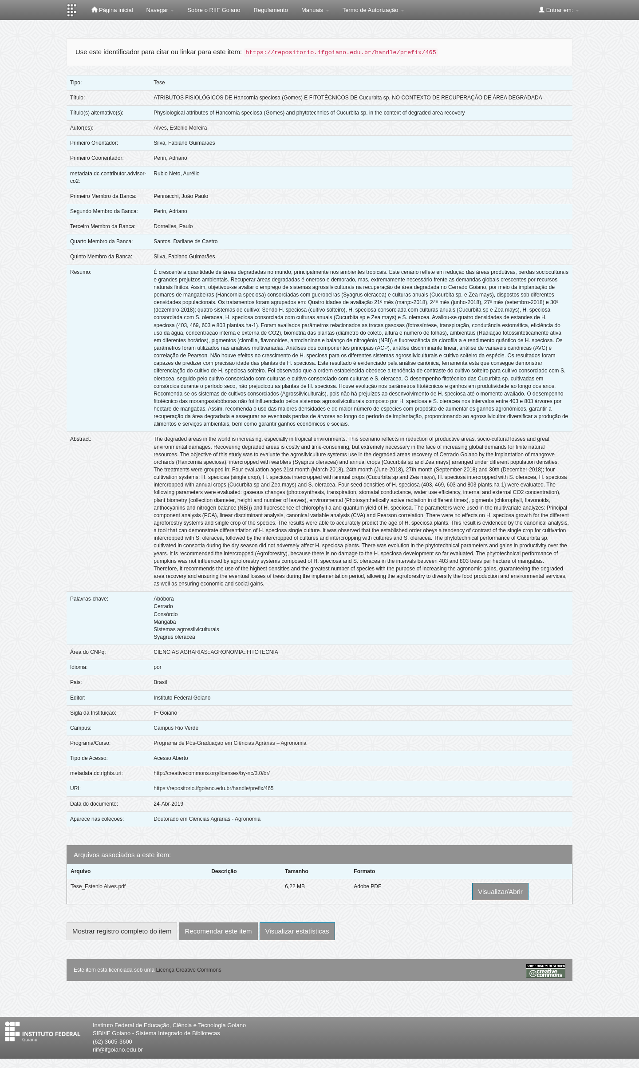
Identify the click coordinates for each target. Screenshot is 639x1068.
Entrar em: (559, 9)
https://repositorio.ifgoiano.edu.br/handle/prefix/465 (213, 788)
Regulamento (271, 10)
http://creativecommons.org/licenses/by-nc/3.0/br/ (211, 773)
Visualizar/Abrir (500, 891)
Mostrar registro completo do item (121, 931)
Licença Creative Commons (188, 970)
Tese (159, 82)
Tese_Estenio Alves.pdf (98, 886)
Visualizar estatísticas (297, 931)
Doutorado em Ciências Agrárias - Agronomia (207, 819)
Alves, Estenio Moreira (180, 128)
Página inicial (112, 9)
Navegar (160, 10)
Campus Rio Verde (176, 728)
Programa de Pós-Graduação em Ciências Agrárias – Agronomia (230, 743)
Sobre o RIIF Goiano (213, 10)
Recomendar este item (218, 931)
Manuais (315, 10)
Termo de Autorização (373, 10)
